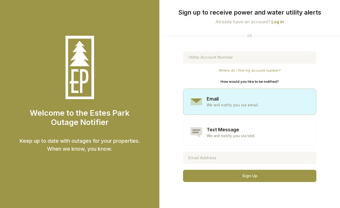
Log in (277, 21)
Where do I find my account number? (250, 70)
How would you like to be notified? (249, 81)
